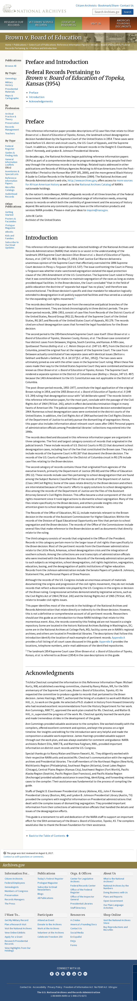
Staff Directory (78, 907)
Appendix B (106, 641)
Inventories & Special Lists (12, 173)
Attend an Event (46, 920)
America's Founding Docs (83, 924)
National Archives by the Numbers (116, 887)
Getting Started (9, 213)
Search (127, 11)
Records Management (12, 128)
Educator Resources (68, 23)
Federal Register (9, 147)
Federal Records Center (83, 885)
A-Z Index (75, 920)
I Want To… (12, 914)
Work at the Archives (48, 928)
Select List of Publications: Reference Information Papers (59, 44)
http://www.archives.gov (82, 180)
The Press (10, 903)
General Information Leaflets (11, 162)
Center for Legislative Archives (81, 880)
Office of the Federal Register (81, 891)
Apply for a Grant (13, 936)
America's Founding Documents (123, 23)
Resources (77, 914)
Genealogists (12, 887)
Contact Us (127, 5)
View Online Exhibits (15, 932)
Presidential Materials (11, 90)
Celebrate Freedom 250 (50, 936)
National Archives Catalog (95, 184)
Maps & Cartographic (12, 97)
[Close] (133, 968)
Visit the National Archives (18, 928)
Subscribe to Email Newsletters (47, 888)
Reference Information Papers (11, 180)
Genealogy (11, 78)
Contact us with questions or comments (23, 856)
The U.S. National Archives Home (34, 8)
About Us (109, 873)
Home (8, 44)
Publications (20, 44)
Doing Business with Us (115, 892)
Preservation (12, 122)
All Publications (45, 898)
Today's (50, 878)
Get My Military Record (16, 920)
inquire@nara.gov (97, 210)
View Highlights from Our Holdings (18, 949)
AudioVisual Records (11, 195)
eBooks (9, 231)
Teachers (10, 133)
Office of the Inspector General (82, 898)
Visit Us (96, 23)
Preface (33, 92)
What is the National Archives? (113, 880)
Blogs (41, 893)
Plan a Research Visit (15, 924)
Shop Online (112, 914)
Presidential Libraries (81, 903)
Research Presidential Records (16, 942)
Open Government (113, 900)
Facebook (52, 974)
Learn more (106, 994)
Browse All (10, 65)
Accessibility (39, 987)
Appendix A (118, 637)
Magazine (10, 227)
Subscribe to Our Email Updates (12, 245)
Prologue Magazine (48, 882)
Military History (9, 84)
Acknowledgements (41, 101)
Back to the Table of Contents (47, 835)
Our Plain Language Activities (113, 906)
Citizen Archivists (86, 5)
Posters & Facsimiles (10, 220)
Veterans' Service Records (41, 23)
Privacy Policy (55, 987)
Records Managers (14, 899)
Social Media (77, 932)
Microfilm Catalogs (10, 189)
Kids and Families (9, 237)
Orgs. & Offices (80, 873)
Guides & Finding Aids (11, 154)
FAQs (73, 941)
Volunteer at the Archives (51, 932)
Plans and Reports (112, 896)
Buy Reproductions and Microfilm (115, 928)
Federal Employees (15, 882)
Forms (73, 945)
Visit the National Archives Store (117, 922)
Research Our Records (13, 23)
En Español (76, 936)
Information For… (17, 873)
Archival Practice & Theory (10, 116)
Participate (45, 914)
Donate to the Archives (50, 924)
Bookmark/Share (108, 5)
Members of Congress (16, 891)
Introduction (36, 97)
